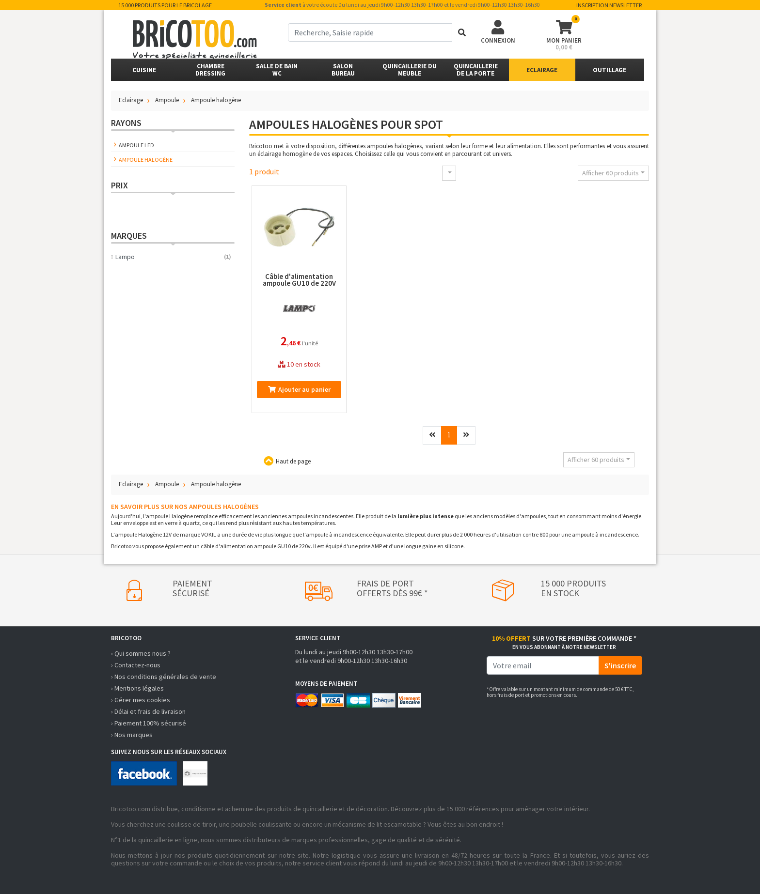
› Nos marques (132, 734)
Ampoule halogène (146, 159)
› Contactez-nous (135, 665)
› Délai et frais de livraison (148, 711)
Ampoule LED (136, 145)
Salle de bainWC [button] (277, 69)
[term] (370, 32)
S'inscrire (620, 665)
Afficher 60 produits (610, 173)
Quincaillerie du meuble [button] (409, 69)
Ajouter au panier (299, 389)
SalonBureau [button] (343, 69)
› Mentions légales (137, 688)
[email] (543, 665)
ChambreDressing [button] (210, 69)
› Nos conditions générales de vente (163, 676)
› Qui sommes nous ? (141, 653)
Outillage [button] (609, 70)
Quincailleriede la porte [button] (476, 69)
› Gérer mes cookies (140, 699)
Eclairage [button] (541, 70)
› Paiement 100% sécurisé (148, 723)
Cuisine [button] (144, 70)
